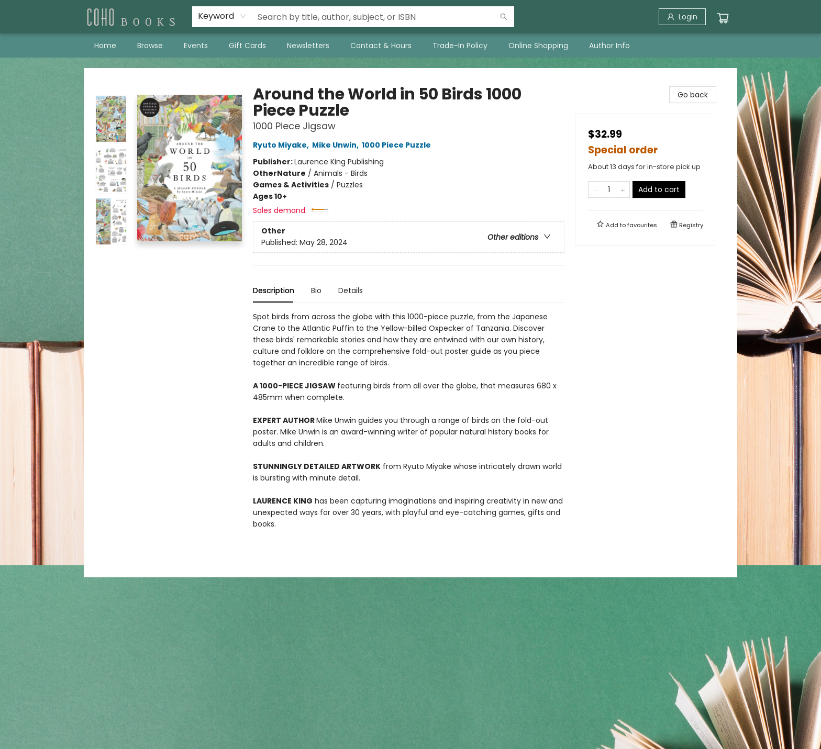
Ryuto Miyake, (282, 145)
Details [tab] (350, 290)
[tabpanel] (408, 432)
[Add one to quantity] (622, 189)
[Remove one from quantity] (595, 189)
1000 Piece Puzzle (398, 145)
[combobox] (222, 16)
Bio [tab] (316, 290)
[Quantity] (609, 189)
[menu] (410, 45)
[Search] (503, 16)
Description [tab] (273, 290)
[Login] (682, 16)
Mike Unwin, (337, 145)
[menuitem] (105, 45)
